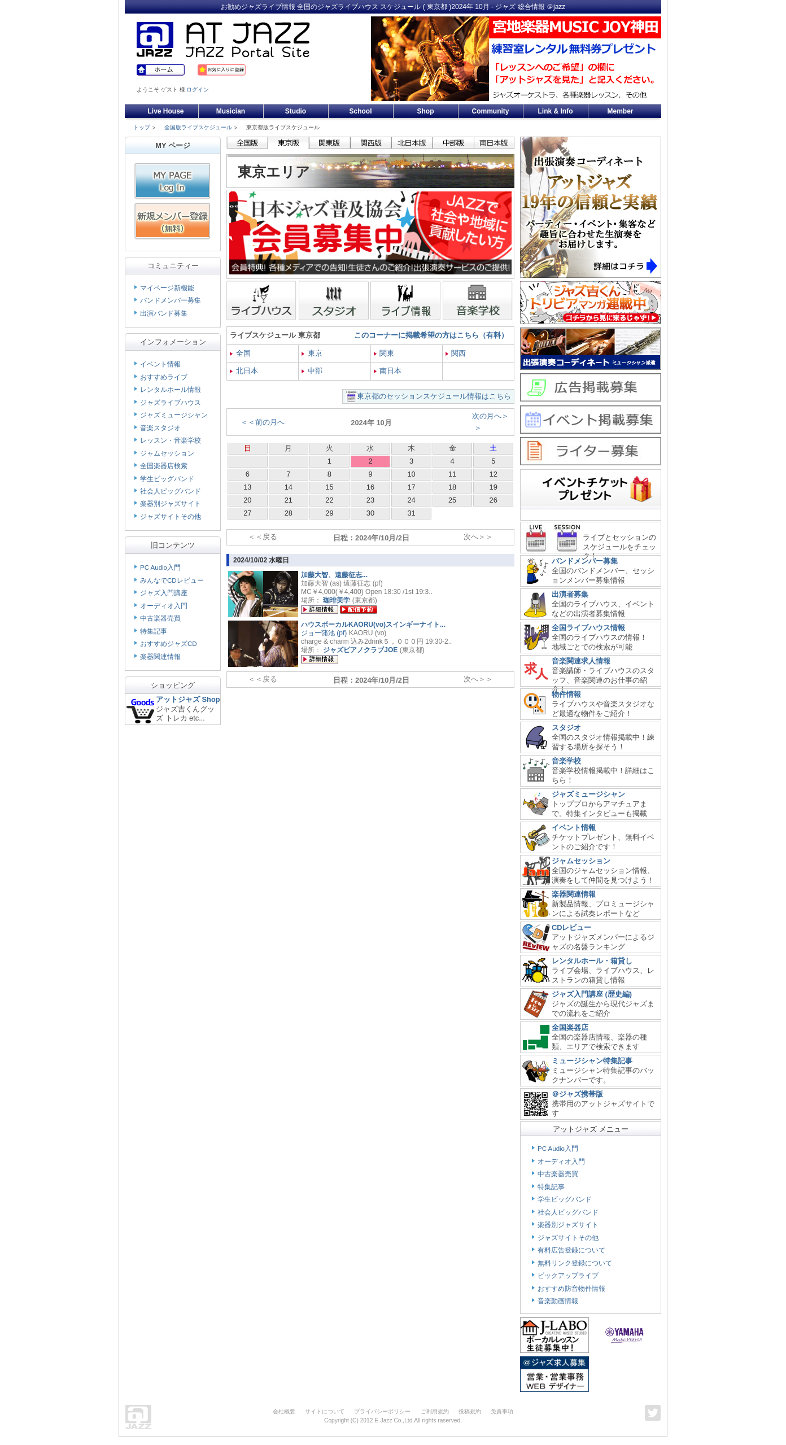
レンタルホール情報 (170, 389)
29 (329, 513)
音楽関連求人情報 (581, 661)
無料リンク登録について (575, 1263)
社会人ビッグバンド (170, 491)
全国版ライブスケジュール (198, 127)
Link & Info (555, 111)
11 (452, 474)
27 (247, 513)
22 (329, 500)
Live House (165, 111)
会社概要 (284, 1411)
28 (288, 513)
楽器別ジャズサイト (170, 503)
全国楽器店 (570, 1027)
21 (288, 500)
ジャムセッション (167, 453)
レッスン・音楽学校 (170, 440)
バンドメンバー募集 (170, 300)
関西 (456, 353)
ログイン (197, 89)
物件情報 (566, 694)
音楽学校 (566, 761)
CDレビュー (571, 927)
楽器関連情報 (160, 656)
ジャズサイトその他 (170, 516)
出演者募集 (570, 594)
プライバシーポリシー (382, 1411)
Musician (230, 111)
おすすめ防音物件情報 (571, 1288)
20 (247, 500)
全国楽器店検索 (163, 465)
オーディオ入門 (163, 606)
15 (329, 487)
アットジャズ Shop (188, 699)
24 (411, 500)
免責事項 (502, 1411)
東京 (312, 353)
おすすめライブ (163, 377)
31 (411, 513)
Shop (425, 111)
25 (452, 500)
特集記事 (153, 631)
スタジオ (566, 727)
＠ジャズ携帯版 (577, 1094)
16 (370, 487)
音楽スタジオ (160, 428)
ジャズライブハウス (170, 402)
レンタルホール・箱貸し (592, 961)
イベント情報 (160, 364)
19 (493, 487)
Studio (295, 111)
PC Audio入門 (160, 567)
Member (620, 111)
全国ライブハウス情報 (588, 627)
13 (247, 487)
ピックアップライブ (568, 1275)
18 (452, 487)
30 (370, 513)
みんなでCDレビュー (172, 580)
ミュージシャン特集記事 (592, 1061)
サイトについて (324, 1411)
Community (490, 111)
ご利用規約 (435, 1411)
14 (288, 487)
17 (411, 487)
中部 (312, 370)
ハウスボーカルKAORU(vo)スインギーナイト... (373, 624)
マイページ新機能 (167, 288)
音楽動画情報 (558, 1301)
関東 (384, 353)
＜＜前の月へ (263, 422)
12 (493, 474)
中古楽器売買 (160, 618)
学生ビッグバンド (167, 478)
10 (411, 474)
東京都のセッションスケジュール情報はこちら (434, 396)
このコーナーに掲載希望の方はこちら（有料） (431, 335)
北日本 (244, 370)
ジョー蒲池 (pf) (324, 633)
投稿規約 (470, 1411)
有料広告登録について (571, 1250)
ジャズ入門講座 (163, 593)
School (360, 111)
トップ (141, 127)
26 (493, 500)
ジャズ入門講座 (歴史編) (592, 994)
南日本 (388, 370)
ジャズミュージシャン (174, 415)
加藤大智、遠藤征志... (334, 575)
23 (370, 500)
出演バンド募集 (163, 313)
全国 (240, 353)
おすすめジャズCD (168, 643)
